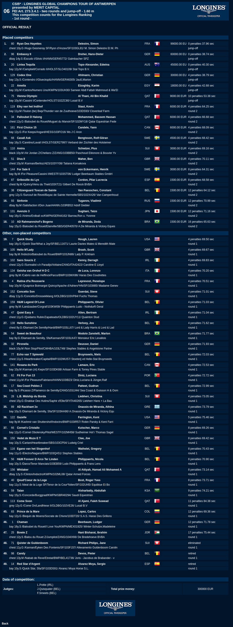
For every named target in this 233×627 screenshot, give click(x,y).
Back (5, 623)
